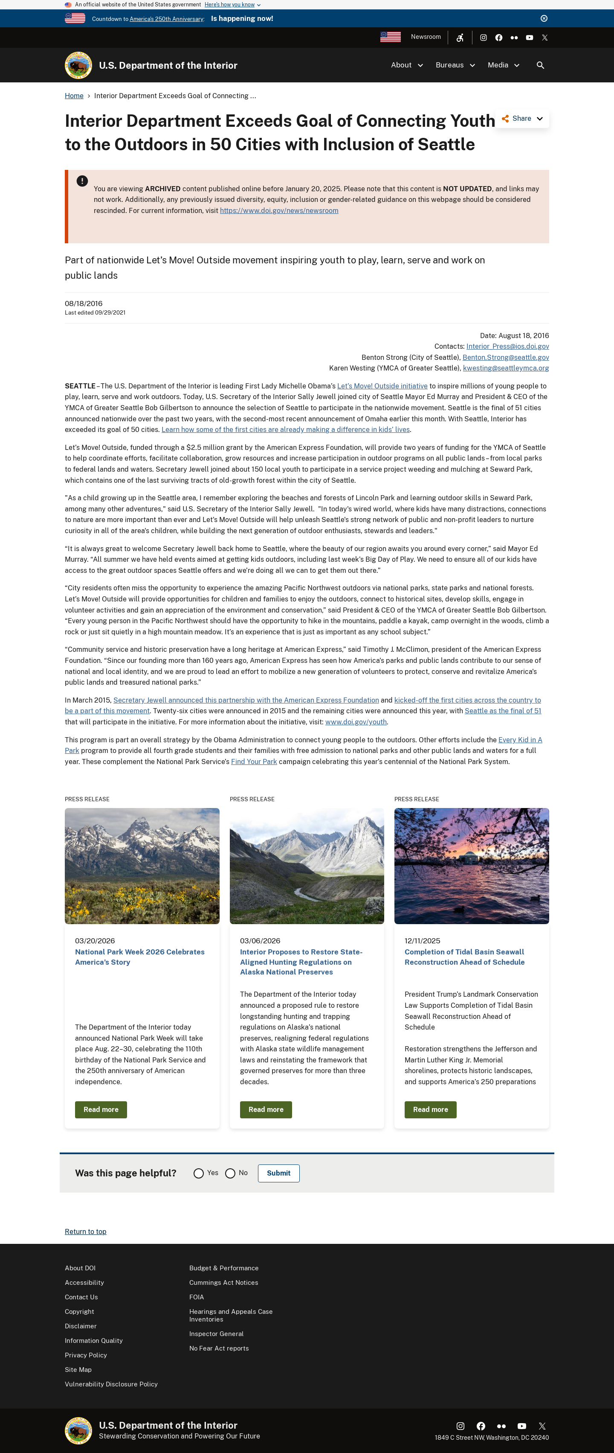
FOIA (196, 1297)
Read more (101, 1110)
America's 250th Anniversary (166, 19)
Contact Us (81, 1297)
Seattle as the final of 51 (503, 711)
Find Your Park (254, 762)
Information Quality (94, 1340)
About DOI (80, 1268)
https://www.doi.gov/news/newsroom (279, 211)
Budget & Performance (224, 1268)
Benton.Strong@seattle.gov (506, 357)
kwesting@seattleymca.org (506, 368)
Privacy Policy (86, 1355)
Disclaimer (81, 1326)
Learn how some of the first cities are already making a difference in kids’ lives (286, 430)
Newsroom (426, 37)
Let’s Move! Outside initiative (382, 386)
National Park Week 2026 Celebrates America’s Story (140, 957)
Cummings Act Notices (223, 1282)
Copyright (79, 1311)
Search (540, 65)
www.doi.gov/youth (356, 722)
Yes (212, 1173)
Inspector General (216, 1333)
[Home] (78, 65)
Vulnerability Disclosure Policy (111, 1384)
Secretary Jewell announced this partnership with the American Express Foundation (246, 700)
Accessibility (84, 1282)
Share (522, 118)
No (243, 1173)
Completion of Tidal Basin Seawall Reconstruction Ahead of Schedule (465, 957)
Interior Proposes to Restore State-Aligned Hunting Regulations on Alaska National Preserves (301, 962)
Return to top (86, 1232)
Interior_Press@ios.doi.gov (507, 346)
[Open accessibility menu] (460, 37)
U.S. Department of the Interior (168, 65)
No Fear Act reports (219, 1348)
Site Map (78, 1369)
